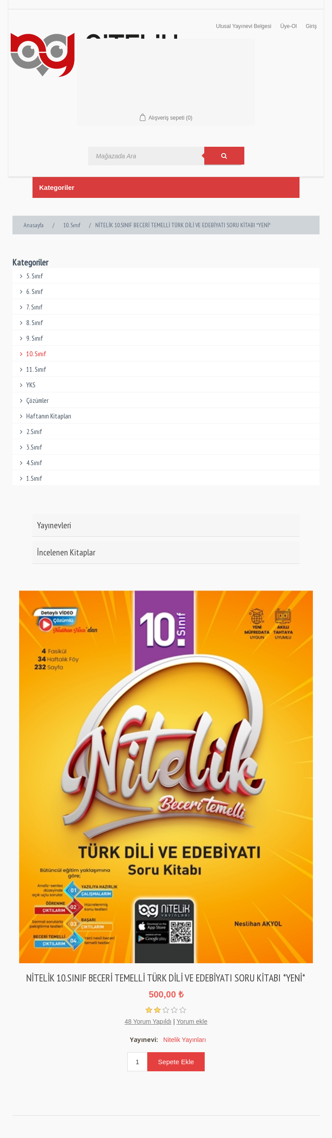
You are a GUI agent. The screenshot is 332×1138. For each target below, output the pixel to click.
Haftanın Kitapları (44, 416)
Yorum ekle (191, 1021)
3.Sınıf (29, 447)
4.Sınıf (29, 462)
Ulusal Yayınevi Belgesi (243, 26)
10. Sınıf (31, 354)
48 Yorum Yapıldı (148, 1021)
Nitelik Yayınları (184, 1039)
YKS (26, 385)
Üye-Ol (288, 26)
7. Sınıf (30, 307)
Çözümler (33, 400)
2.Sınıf (29, 431)
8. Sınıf (30, 322)
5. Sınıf (30, 276)
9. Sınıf (30, 338)
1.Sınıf (29, 478)
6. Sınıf (30, 291)
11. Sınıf (31, 369)
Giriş (311, 26)
